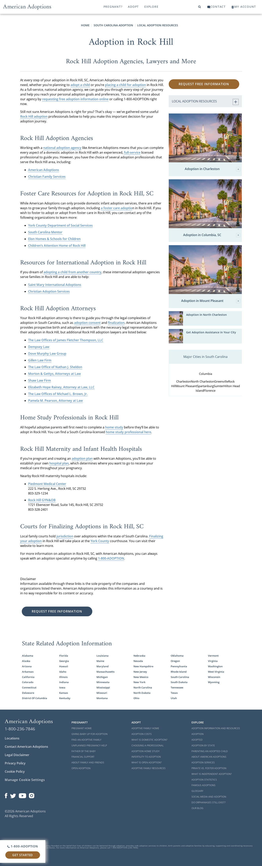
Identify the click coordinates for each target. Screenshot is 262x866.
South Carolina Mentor (45, 232)
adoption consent (87, 322)
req (44, 99)
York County (100, 541)
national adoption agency (62, 148)
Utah (174, 698)
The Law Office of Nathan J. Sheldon (55, 367)
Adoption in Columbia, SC (211, 235)
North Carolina (142, 687)
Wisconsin (214, 677)
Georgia (64, 661)
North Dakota (142, 693)
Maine (100, 661)
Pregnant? (113, 7)
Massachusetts (105, 671)
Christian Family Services (47, 176)
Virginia (213, 661)
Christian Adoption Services (49, 291)
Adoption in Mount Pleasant (210, 301)
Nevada (138, 661)
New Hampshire (143, 666)
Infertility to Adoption (146, 756)
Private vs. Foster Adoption (208, 768)
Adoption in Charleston (212, 169)
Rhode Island (179, 671)
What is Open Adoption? (146, 762)
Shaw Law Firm (39, 380)
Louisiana (102, 655)
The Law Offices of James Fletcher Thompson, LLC (65, 340)
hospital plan (59, 463)
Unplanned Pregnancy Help (89, 745)
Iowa (62, 687)
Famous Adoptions (203, 785)
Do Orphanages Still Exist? (208, 802)
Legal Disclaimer (17, 755)
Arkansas (27, 671)
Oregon (175, 661)
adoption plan (82, 458)
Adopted (197, 739)
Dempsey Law (38, 347)
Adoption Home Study (145, 751)
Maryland (102, 666)
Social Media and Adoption (208, 796)
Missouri (101, 693)
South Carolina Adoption (113, 25)
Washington (215, 666)
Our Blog (197, 808)
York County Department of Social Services (60, 225)
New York (139, 682)
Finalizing (156, 536)
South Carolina (180, 677)
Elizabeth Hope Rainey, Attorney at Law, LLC (61, 387)
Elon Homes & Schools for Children (54, 239)
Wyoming (213, 682)
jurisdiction (64, 536)
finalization (116, 322)
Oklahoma (177, 655)
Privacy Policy (15, 763)
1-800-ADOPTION (111, 558)
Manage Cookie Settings (25, 780)
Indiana (64, 682)
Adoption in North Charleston (206, 315)
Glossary (197, 791)
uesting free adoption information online (78, 99)
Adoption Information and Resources (215, 728)
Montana (102, 698)
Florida (63, 655)
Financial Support (82, 756)
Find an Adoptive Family (86, 739)
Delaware (28, 693)
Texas (174, 693)
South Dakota (179, 682)
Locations (12, 738)
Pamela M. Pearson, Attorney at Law (55, 400)
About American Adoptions (208, 756)
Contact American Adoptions (26, 746)
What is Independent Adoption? (211, 774)
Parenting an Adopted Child (209, 751)
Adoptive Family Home (145, 728)
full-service (132, 152)
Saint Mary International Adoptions (54, 285)
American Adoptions (43, 170)
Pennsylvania (179, 666)
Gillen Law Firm (39, 360)
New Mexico (140, 677)
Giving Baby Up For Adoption (89, 734)
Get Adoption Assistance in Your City (211, 332)
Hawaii (63, 666)
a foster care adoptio (116, 208)
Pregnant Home (81, 728)
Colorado (27, 682)
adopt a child (80, 85)
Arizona (27, 666)
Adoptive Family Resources (148, 768)
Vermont (213, 655)
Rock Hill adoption (34, 116)
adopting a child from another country (72, 272)
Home (85, 25)
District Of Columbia (34, 698)
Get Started (22, 855)
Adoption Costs (141, 734)
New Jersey (140, 671)
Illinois (63, 677)
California (28, 677)
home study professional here (128, 432)
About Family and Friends (87, 762)
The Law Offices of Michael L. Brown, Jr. (58, 394)
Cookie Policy (15, 771)
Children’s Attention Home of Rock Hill (57, 245)
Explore (151, 7)
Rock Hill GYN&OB (42, 500)
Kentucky (64, 698)
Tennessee (177, 687)
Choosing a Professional (147, 745)
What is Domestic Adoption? (149, 739)
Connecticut (29, 687)
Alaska (26, 661)
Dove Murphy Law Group (47, 353)
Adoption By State (203, 745)
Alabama (27, 655)
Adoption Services (203, 762)
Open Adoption (81, 768)
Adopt (133, 7)
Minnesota (103, 682)
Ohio (136, 698)
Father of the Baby (83, 751)
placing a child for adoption (125, 85)
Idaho (62, 671)
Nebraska (139, 655)
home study (114, 427)
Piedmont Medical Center (47, 484)
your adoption (31, 541)
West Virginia (216, 671)
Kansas (63, 693)
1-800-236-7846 (20, 729)
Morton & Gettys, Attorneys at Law (54, 374)
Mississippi (103, 687)
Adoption (197, 734)
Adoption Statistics (204, 779)
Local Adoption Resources (157, 25)
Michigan (102, 677)
